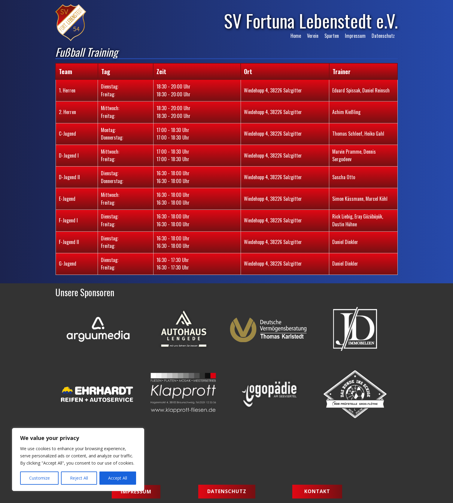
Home (295, 35)
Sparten (331, 35)
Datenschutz (383, 35)
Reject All (79, 478)
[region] (78, 459)
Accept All (117, 478)
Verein (312, 35)
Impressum (355, 35)
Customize (39, 478)
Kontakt (317, 491)
